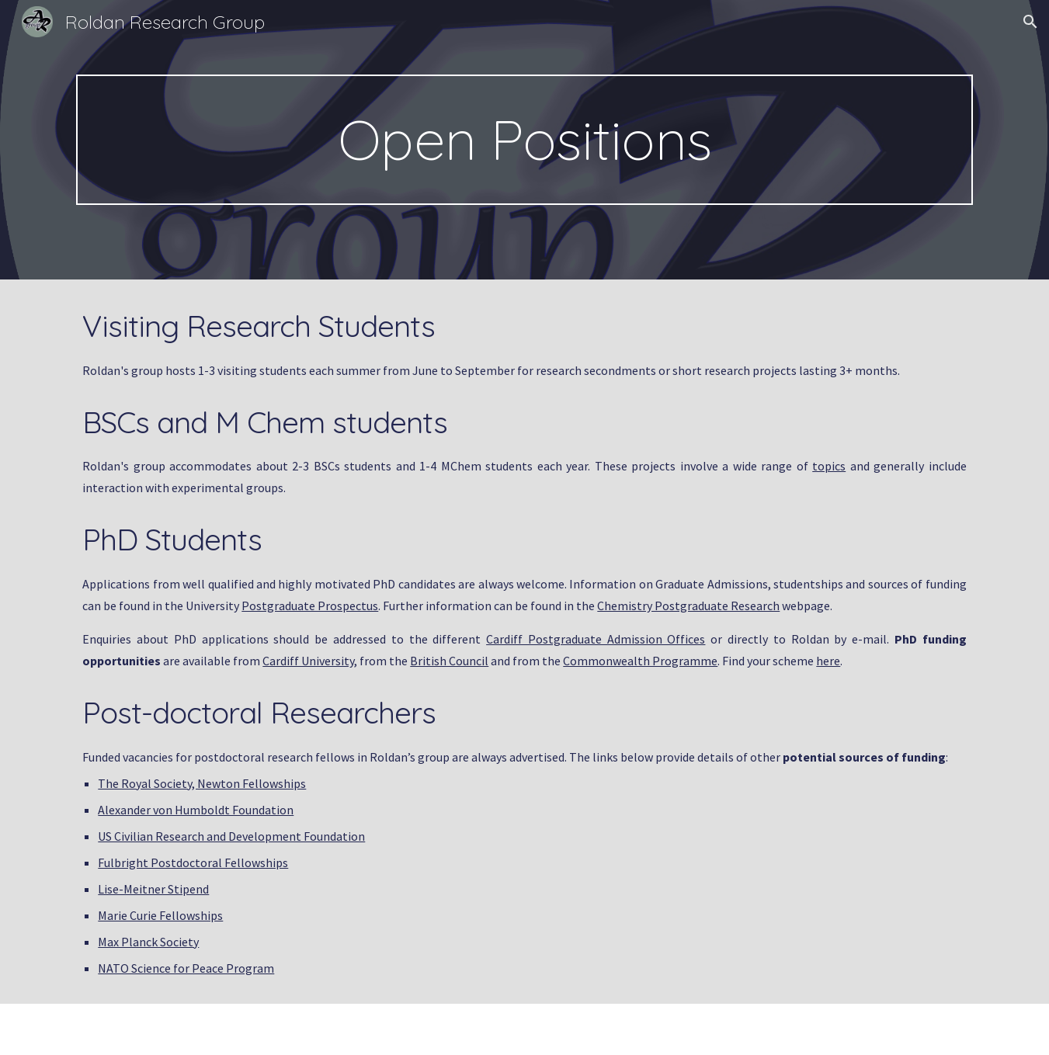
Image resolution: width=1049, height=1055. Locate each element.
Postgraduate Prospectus (309, 605)
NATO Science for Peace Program (186, 968)
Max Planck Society (148, 941)
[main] (524, 140)
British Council (449, 660)
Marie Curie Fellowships (160, 915)
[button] (1030, 21)
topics (829, 466)
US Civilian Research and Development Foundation (231, 836)
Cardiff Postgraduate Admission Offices (595, 639)
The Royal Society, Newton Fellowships (202, 783)
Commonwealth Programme (640, 660)
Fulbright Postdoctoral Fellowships (193, 862)
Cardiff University (308, 660)
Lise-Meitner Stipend (153, 889)
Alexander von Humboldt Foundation (196, 809)
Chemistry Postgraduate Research (688, 605)
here (828, 660)
